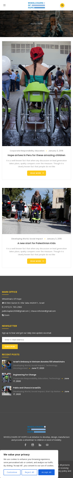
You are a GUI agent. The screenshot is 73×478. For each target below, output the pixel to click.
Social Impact (36, 238)
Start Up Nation (53, 391)
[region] (29, 464)
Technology (51, 365)
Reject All (29, 472)
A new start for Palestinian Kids (36, 243)
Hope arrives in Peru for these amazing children (36, 155)
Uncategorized (20, 368)
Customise (12, 472)
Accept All (46, 472)
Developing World (20, 238)
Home (34, 23)
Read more (35, 173)
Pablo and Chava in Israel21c (27, 387)
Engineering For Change (24, 374)
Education (39, 150)
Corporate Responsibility (22, 150)
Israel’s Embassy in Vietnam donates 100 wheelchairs (39, 361)
